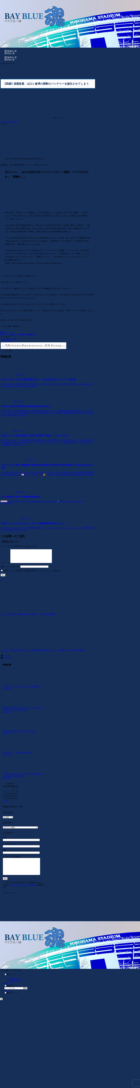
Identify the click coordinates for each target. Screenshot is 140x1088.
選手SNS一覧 (14, 987)
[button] (25, 994)
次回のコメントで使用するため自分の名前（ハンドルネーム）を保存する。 (33, 573)
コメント (5, 565)
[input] (14, 994)
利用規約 (32, 891)
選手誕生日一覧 (15, 985)
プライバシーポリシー (18, 891)
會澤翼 (32, 334)
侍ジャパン (6, 332)
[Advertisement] (30, 70)
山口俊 (25, 334)
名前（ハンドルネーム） (10, 569)
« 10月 (5, 803)
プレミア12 (16, 334)
